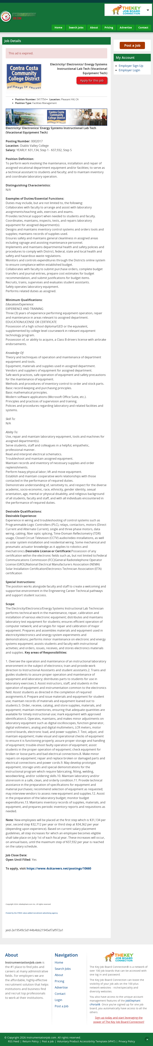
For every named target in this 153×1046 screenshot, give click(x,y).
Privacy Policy (127, 1041)
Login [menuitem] (58, 1000)
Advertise (126, 27)
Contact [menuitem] (60, 994)
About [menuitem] (59, 975)
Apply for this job (92, 80)
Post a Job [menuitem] (61, 1006)
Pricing (109, 27)
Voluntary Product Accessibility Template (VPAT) (86, 1041)
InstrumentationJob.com (41, 1037)
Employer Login (129, 70)
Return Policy (31, 1041)
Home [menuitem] (59, 962)
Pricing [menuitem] (59, 981)
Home (58, 27)
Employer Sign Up (131, 66)
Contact (143, 27)
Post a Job (132, 45)
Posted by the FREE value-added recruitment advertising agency (32, 913)
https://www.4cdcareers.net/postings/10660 (59, 868)
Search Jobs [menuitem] (63, 969)
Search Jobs (76, 27)
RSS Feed (13, 1041)
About (94, 27)
